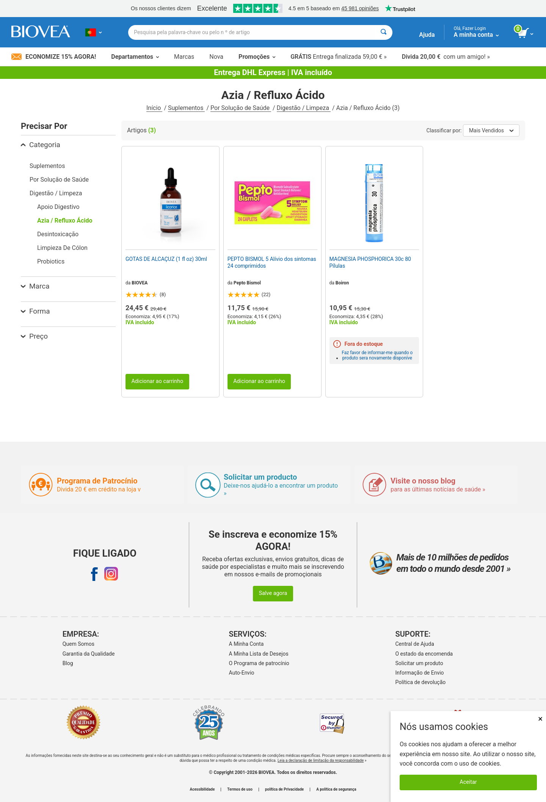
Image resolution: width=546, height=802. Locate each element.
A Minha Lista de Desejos (259, 654)
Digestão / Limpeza (304, 107)
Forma (35, 311)
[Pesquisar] (383, 32)
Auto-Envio (241, 673)
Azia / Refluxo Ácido (65, 220)
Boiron (342, 283)
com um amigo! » (446, 56)
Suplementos (186, 107)
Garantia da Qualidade (89, 654)
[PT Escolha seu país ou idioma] (93, 32)
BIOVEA (139, 283)
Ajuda (427, 34)
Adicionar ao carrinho (157, 381)
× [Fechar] (540, 719)
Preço (34, 336)
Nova (216, 56)
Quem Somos (78, 644)
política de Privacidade (284, 789)
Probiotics (50, 261)
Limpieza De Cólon (62, 247)
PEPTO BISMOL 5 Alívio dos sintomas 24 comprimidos (272, 262)
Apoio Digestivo (58, 206)
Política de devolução (420, 682)
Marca (35, 286)
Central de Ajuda (414, 644)
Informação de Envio (419, 673)
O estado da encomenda (424, 654)
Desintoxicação (57, 234)
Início (154, 107)
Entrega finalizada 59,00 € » (338, 56)
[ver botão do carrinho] (526, 33)
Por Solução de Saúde (240, 107)
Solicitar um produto (419, 663)
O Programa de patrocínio (259, 663)
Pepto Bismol (247, 283)
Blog (68, 663)
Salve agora (273, 593)
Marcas (184, 56)
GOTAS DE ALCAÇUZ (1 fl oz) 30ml (166, 259)
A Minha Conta (246, 644)
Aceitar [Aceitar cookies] (468, 782)
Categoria (40, 144)
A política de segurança (336, 789)
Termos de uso (240, 789)
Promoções (256, 56)
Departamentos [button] (135, 56)
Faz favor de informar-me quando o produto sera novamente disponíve (377, 355)
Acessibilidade (202, 789)
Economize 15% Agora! (53, 56)
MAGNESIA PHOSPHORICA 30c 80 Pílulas (370, 262)
